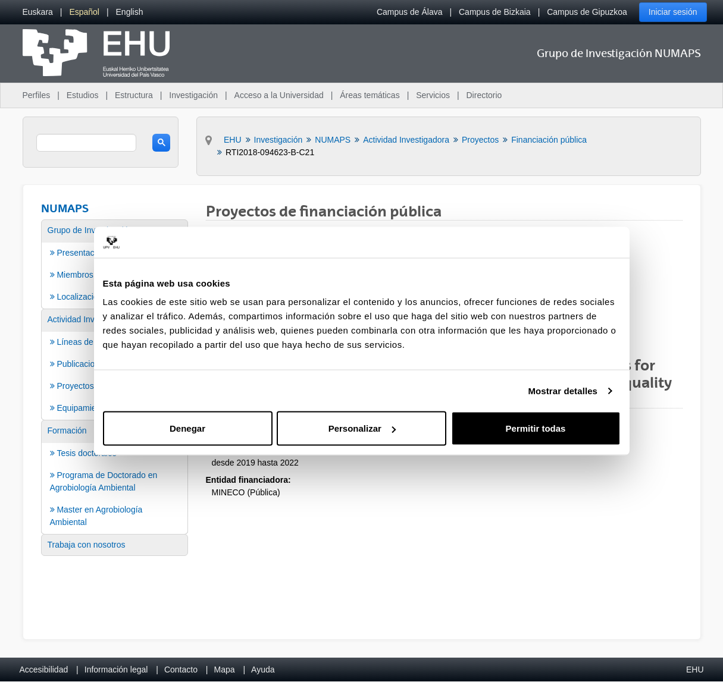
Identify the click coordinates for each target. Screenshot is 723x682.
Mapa (224, 669)
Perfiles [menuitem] (37, 95)
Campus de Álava (410, 12)
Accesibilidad (44, 669)
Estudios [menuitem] (83, 95)
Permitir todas (536, 428)
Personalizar (362, 428)
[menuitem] (38, 12)
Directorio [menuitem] (484, 95)
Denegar (187, 428)
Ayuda (262, 669)
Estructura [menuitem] (134, 95)
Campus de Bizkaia (495, 12)
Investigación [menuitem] (193, 95)
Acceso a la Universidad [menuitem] (279, 95)
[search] (86, 143)
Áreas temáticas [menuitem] (369, 95)
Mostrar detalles (562, 390)
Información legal (116, 669)
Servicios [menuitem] (433, 95)
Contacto (181, 669)
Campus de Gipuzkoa (587, 12)
